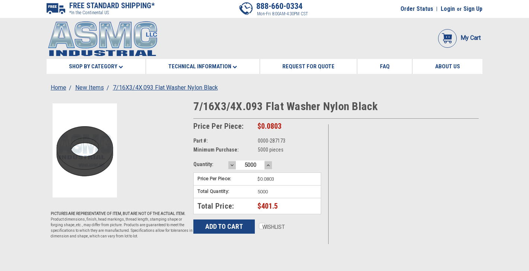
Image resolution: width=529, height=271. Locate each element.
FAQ (385, 66)
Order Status (416, 8)
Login (448, 8)
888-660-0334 (279, 6)
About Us (447, 66)
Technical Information (202, 66)
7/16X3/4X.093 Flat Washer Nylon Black (165, 87)
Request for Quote (308, 66)
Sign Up (472, 8)
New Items (89, 87)
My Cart (459, 38)
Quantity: (203, 164)
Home (58, 87)
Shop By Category (96, 66)
